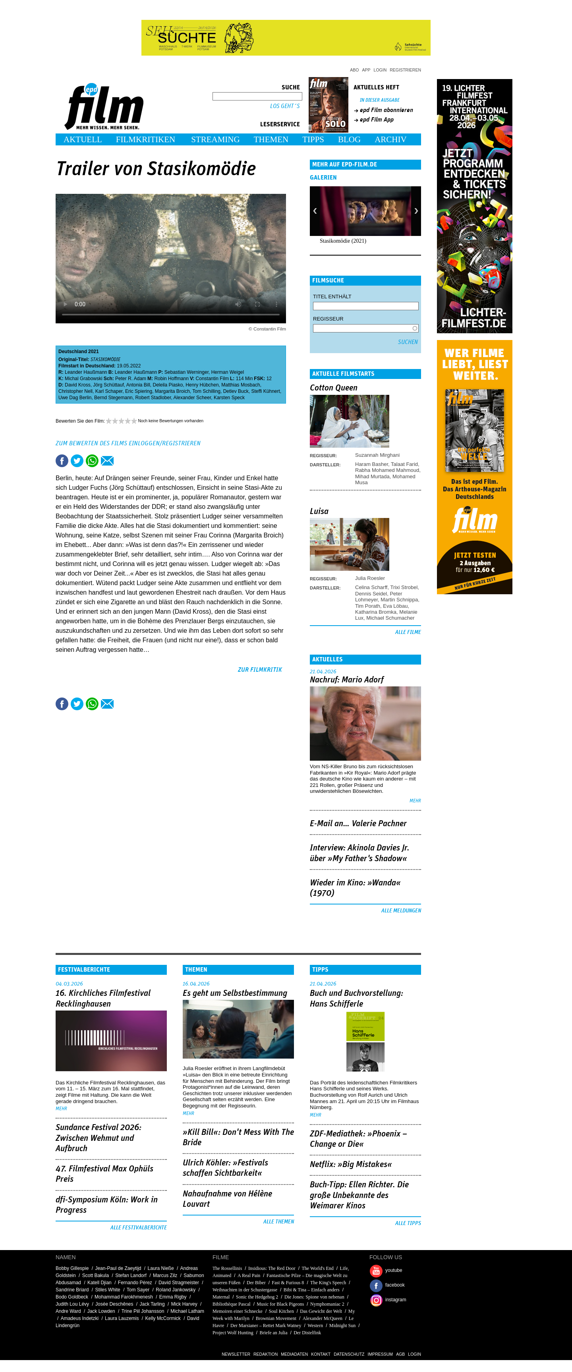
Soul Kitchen (281, 1311)
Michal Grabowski (83, 378)
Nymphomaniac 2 (327, 1304)
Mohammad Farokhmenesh (124, 1297)
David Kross (78, 385)
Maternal (221, 1297)
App (366, 70)
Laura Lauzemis (122, 1318)
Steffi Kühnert (265, 391)
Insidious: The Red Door (272, 1268)
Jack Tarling (152, 1304)
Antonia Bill (138, 385)
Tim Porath (367, 606)
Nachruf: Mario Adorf (347, 680)
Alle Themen (278, 1222)
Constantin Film (212, 378)
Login (380, 70)
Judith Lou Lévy (72, 1304)
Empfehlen (107, 460)
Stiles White (107, 1290)
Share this (62, 460)
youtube (393, 1270)
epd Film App (377, 119)
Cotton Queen (334, 388)
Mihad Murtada (372, 476)
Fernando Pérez (135, 1282)
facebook (395, 1285)
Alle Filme (408, 632)
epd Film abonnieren (386, 110)
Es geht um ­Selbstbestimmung (235, 993)
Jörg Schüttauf (108, 385)
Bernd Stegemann (113, 397)
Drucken (122, 460)
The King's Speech (328, 1282)
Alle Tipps (408, 1223)
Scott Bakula (95, 1275)
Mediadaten (294, 1354)
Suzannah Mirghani (377, 455)
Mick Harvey (184, 1304)
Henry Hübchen (202, 385)
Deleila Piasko (168, 385)
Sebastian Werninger (186, 372)
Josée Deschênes (114, 1304)
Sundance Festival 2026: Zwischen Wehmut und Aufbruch (98, 1138)
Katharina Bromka (375, 612)
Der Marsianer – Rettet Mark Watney (265, 1325)
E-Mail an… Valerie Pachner (358, 823)
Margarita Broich (172, 391)
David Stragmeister (178, 1282)
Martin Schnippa (399, 600)
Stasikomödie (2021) (343, 241)
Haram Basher (371, 464)
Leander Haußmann (86, 372)
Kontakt (320, 1354)
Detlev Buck (236, 391)
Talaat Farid (404, 464)
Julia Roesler (370, 578)
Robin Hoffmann (171, 378)
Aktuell (83, 139)
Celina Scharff (371, 587)
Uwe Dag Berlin (74, 397)
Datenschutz (349, 1354)
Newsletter (236, 1354)
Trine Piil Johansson (143, 1311)
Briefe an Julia (274, 1332)
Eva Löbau (395, 606)
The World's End (318, 1268)
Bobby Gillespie (72, 1268)
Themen (271, 139)
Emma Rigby (173, 1297)
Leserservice (280, 124)
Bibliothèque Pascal (232, 1304)
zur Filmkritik (260, 670)
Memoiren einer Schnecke (238, 1311)
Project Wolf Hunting (233, 1332)
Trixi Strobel (403, 587)
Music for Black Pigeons (280, 1304)
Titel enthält (332, 297)
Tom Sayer (138, 1290)
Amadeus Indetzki (80, 1318)
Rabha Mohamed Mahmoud (387, 470)
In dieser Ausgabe (380, 100)
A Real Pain (249, 1275)
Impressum (380, 1354)
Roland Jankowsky (175, 1290)
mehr (415, 801)
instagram (395, 1299)
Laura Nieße (161, 1268)
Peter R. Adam (130, 378)
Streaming (215, 139)
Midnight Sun (342, 1325)
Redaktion (265, 1354)
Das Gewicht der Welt (321, 1311)
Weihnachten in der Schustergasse (245, 1290)
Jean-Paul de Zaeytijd (118, 1268)
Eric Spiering (138, 391)
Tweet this (77, 460)
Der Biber (256, 1282)
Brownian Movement (276, 1318)
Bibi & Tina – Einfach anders (312, 1290)
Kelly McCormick (163, 1318)
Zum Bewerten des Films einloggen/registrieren (128, 443)
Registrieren (405, 70)
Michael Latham (187, 1311)
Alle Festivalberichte (138, 1228)
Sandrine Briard (72, 1290)
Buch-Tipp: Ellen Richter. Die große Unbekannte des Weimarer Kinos (359, 1195)
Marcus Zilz (165, 1275)
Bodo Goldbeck (72, 1297)
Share (92, 460)
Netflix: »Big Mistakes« (351, 1164)
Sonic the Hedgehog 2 (257, 1297)
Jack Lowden (101, 1311)
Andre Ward (68, 1311)
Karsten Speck (229, 397)
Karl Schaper (109, 391)
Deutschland (72, 351)
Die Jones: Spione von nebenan (314, 1297)
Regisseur (328, 319)
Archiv (391, 139)
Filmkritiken (145, 139)
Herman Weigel (227, 372)
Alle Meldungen (401, 911)
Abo (354, 70)
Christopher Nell (75, 391)
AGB (400, 1354)
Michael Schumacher (390, 618)
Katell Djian (99, 1282)
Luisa (319, 511)
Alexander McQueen (322, 1318)
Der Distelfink (307, 1332)
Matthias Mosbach (240, 385)
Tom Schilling (206, 391)
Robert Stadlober (153, 397)
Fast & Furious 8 (288, 1282)
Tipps (313, 139)
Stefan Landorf (131, 1275)
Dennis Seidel (371, 594)
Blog (349, 139)
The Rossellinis (227, 1268)
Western (315, 1325)
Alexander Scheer (192, 397)
